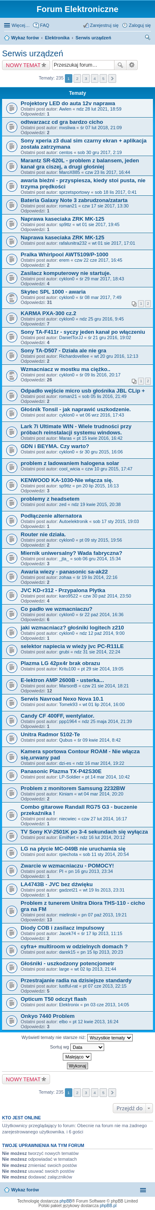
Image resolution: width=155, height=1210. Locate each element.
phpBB (66, 1201)
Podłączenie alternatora (51, 516)
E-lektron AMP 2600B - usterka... (62, 680)
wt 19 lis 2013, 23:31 (103, 889)
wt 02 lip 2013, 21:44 (95, 969)
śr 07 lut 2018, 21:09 (101, 127)
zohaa (65, 577)
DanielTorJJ (71, 337)
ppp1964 (68, 721)
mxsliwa (67, 127)
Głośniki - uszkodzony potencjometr (67, 963)
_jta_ (64, 558)
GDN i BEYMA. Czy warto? (55, 446)
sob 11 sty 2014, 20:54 (106, 854)
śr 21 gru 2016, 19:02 (109, 337)
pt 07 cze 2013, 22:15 (104, 985)
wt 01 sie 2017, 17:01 (113, 243)
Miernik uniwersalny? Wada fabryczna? (71, 553)
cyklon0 (66, 278)
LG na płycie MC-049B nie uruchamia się (73, 849)
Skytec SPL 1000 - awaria (53, 292)
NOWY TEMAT (23, 65)
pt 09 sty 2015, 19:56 (100, 540)
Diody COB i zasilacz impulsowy (62, 928)
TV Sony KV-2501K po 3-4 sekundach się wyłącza (84, 832)
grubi (64, 651)
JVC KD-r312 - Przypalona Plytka (63, 590)
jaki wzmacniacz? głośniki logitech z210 (72, 627)
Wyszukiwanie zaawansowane (132, 65)
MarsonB (68, 685)
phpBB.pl (108, 1205)
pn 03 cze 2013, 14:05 (106, 1004)
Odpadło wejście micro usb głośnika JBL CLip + (83, 391)
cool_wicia (69, 468)
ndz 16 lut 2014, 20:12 (102, 837)
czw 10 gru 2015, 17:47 (108, 468)
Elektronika (57, 37)
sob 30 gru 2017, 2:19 (100, 152)
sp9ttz (65, 224)
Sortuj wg (77, 1047)
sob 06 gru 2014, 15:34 (97, 558)
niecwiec (67, 818)
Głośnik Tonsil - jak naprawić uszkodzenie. (76, 409)
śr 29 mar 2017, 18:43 (101, 278)
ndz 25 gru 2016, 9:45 (101, 318)
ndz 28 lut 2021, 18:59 (99, 108)
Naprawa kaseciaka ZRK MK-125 (62, 219)
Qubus (65, 740)
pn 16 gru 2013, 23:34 (91, 871)
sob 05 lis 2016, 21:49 (104, 396)
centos (65, 152)
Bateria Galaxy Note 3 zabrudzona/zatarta (74, 200)
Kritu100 (67, 668)
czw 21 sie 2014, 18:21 (105, 685)
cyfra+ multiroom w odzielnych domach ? (74, 946)
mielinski (67, 914)
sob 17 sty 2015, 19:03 (116, 521)
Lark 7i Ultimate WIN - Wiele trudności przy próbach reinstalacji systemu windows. (76, 429)
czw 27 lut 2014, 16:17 (104, 818)
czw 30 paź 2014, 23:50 (107, 595)
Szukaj (120, 65)
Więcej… (21, 25)
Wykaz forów (25, 37)
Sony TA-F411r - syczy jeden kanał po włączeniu (83, 332)
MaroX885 (69, 172)
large (64, 969)
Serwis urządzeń (93, 37)
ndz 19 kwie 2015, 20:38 (96, 504)
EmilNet (67, 837)
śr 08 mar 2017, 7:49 (100, 297)
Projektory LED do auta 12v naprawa (68, 103)
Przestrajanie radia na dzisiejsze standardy (76, 980)
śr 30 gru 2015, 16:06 (101, 451)
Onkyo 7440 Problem (47, 1016)
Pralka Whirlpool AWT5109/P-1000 (64, 254)
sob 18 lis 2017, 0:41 (116, 192)
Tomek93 (68, 704)
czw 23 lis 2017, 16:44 (107, 172)
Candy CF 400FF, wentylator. (57, 716)
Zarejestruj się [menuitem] (104, 25)
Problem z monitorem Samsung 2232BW (73, 788)
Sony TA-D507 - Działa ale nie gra (63, 350)
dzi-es (65, 763)
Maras (65, 438)
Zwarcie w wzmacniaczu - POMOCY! (67, 866)
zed (63, 504)
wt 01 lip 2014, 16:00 (104, 704)
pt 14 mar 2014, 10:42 (108, 776)
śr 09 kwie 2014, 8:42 (99, 740)
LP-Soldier (69, 776)
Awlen (65, 108)
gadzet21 (68, 889)
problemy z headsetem (50, 499)
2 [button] (77, 78)
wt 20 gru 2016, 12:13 (116, 356)
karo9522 (68, 595)
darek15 (67, 952)
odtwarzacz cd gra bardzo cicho (62, 122)
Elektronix (69, 1004)
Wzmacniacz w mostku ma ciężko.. (65, 369)
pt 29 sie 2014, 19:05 (102, 668)
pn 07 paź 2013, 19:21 (103, 914)
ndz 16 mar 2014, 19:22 (100, 763)
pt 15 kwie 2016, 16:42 (100, 438)
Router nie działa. (43, 534)
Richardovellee (74, 356)
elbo (63, 1021)
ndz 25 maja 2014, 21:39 (107, 721)
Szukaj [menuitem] (148, 38)
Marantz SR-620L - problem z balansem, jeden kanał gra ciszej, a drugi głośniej (80, 163)
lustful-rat (68, 985)
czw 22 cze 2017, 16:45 (98, 260)
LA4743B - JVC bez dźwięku (57, 884)
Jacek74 (67, 933)
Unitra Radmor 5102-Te (50, 734)
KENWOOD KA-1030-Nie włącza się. (67, 480)
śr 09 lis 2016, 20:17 (99, 374)
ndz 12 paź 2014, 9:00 (101, 633)
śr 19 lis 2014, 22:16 (96, 577)
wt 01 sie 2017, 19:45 (98, 224)
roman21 (68, 205)
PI (61, 871)
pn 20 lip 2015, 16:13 (97, 485)
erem (64, 260)
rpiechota (68, 854)
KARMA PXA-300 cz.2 (48, 313)
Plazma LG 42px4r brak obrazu (60, 663)
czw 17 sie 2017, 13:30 (105, 205)
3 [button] (86, 78)
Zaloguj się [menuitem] (140, 25)
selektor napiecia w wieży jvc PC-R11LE (72, 646)
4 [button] (94, 78)
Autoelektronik (73, 521)
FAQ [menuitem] (44, 25)
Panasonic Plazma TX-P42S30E (61, 771)
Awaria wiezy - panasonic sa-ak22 (64, 572)
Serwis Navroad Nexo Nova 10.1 (62, 699)
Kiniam (66, 793)
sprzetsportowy (74, 192)
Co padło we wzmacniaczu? (57, 609)
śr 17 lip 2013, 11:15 (101, 933)
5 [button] (103, 78)
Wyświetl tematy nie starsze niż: (77, 1037)
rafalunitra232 (73, 243)
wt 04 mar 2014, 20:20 (100, 793)
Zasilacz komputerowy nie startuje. (66, 273)
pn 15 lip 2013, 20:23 (102, 952)
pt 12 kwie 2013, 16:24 (96, 1021)
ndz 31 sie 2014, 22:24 (97, 651)
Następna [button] (112, 78)
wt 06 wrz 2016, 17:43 (101, 414)
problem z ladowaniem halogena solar (70, 463)
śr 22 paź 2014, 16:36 (101, 614)
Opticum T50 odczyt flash (54, 999)
